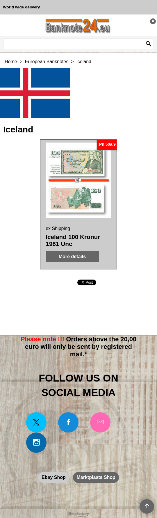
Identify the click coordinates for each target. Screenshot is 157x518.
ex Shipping (58, 228)
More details (72, 256)
